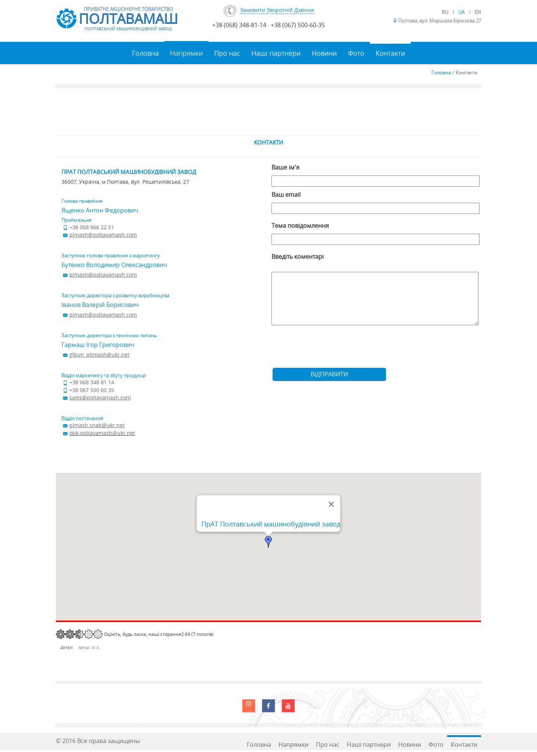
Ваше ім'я (285, 167)
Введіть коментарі (297, 256)
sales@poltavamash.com (100, 397)
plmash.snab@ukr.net (97, 425)
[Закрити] (331, 504)
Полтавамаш (128, 18)
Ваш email (286, 194)
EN (478, 12)
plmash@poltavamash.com (103, 234)
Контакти (390, 53)
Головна (145, 53)
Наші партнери (276, 53)
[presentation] (328, 349)
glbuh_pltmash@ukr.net (99, 354)
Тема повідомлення (300, 225)
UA (462, 12)
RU (445, 12)
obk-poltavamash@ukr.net (102, 432)
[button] (268, 542)
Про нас (227, 53)
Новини (324, 53)
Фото (356, 53)
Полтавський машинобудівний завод (128, 28)
